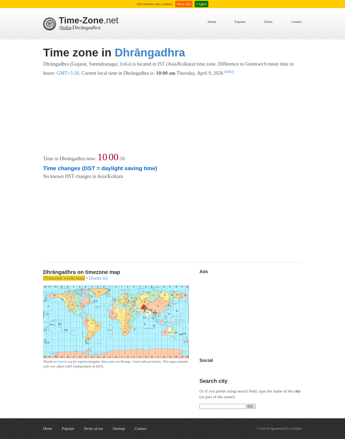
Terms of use (93, 428)
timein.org (65, 361)
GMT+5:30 (68, 73)
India (65, 27)
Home (212, 22)
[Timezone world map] (64, 278)
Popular (239, 22)
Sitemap (119, 428)
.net (88, 20)
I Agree (201, 4)
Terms (268, 22)
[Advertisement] (172, 114)
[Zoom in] (98, 278)
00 (113, 157)
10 (102, 157)
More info (184, 4)
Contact (296, 22)
